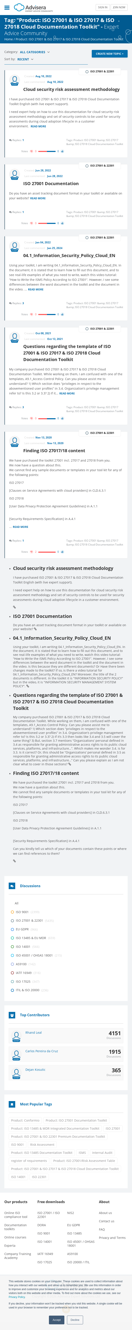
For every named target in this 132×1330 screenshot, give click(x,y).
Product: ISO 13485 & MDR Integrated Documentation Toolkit (55, 1136)
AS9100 (72, 1262)
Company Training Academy (17, 1264)
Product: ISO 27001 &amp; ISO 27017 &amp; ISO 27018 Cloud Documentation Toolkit (94, 148)
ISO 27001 (113, 1136)
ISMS (82, 1160)
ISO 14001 (18, 1184)
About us (105, 1221)
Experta (9, 1253)
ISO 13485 (74, 1241)
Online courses (15, 1245)
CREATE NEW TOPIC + (110, 54)
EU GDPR (73, 1233)
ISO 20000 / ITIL (78, 1270)
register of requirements (29, 1168)
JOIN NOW (119, 7)
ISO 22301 (39, 1184)
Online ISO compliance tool (15, 1223)
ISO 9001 (17, 1152)
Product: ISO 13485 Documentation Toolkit (41, 1160)
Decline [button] (75, 1319)
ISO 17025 (44, 1270)
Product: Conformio (25, 1128)
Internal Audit (102, 1160)
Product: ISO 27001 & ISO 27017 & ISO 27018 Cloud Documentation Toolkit (65, 1176)
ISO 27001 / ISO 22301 (48, 1223)
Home (8, 39)
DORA (41, 1233)
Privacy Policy (17, 1297)
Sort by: (10, 59)
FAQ (102, 1237)
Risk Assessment (42, 1152)
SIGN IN (102, 7)
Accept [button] (57, 1319)
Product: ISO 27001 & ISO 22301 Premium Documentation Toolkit (58, 1144)
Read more (38, 133)
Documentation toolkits (15, 1235)
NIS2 (70, 1221)
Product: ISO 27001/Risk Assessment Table (84, 1168)
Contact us (106, 1229)
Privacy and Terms (112, 1245)
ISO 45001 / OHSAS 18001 (81, 1251)
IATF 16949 (45, 1262)
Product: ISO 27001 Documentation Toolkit (76, 1128)
